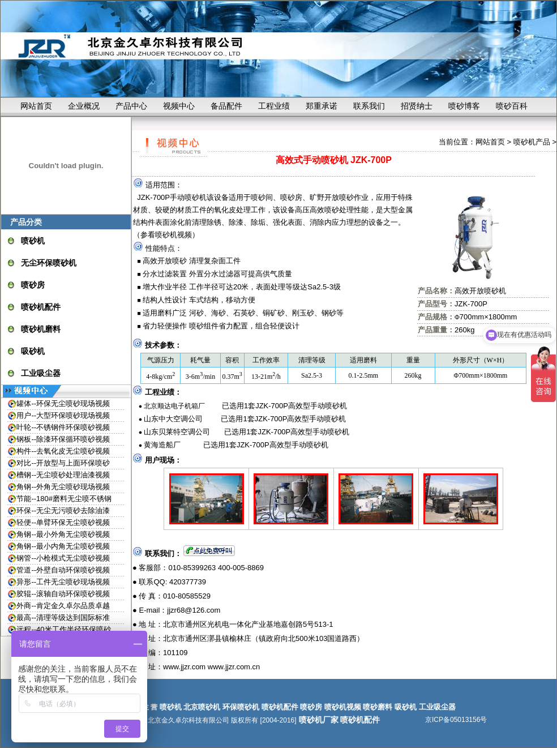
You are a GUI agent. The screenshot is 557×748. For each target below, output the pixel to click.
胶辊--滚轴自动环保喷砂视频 (63, 593)
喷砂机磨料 (41, 329)
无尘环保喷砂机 (48, 262)
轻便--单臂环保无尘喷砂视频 (63, 522)
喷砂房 (33, 284)
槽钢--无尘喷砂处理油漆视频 (63, 475)
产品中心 (131, 105)
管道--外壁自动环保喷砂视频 (63, 570)
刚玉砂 (303, 313)
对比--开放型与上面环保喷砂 (63, 463)
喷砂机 (33, 240)
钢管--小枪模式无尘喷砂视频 (63, 558)
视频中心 (179, 105)
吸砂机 (33, 351)
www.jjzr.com (184, 666)
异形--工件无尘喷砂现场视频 (63, 582)
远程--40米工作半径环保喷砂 (63, 629)
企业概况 (84, 105)
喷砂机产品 (531, 142)
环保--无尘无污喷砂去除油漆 (63, 510)
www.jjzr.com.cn (234, 666)
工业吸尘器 (41, 373)
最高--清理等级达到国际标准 (63, 617)
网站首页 (36, 105)
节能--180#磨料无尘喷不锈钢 (64, 498)
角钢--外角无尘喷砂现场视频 (63, 486)
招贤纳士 (416, 105)
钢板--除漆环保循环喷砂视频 (63, 439)
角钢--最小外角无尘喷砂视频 (63, 534)
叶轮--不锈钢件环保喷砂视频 (63, 427)
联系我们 (369, 105)
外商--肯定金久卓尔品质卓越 (63, 605)
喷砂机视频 (173, 234)
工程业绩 (274, 105)
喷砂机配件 (41, 306)
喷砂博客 (464, 105)
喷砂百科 (512, 105)
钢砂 (329, 313)
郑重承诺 (321, 105)
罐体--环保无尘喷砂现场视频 (63, 403)
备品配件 (226, 105)
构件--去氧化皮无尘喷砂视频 (63, 451)
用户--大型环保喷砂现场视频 (63, 415)
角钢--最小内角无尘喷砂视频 (63, 546)
